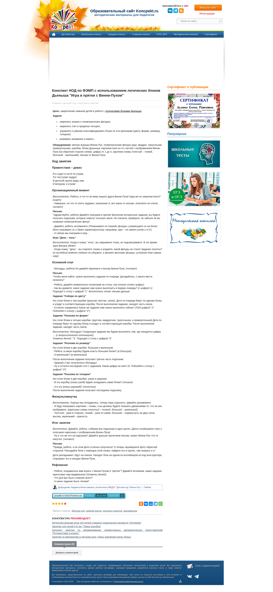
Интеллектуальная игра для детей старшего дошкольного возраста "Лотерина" (96, 522)
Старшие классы (141, 34)
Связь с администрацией (207, 566)
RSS (181, 10)
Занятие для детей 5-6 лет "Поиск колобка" (76, 526)
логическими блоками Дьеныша (123, 111)
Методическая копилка (186, 34)
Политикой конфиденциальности (128, 581)
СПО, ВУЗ (162, 34)
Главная (54, 34)
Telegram (175, 10)
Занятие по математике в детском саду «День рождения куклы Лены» (91, 537)
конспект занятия (112, 511)
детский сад (78, 511)
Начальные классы (91, 34)
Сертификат (211, 34)
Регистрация (207, 13)
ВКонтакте (170, 10)
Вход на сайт (208, 7)
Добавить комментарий (67, 553)
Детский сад (68, 34)
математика (130, 511)
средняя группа (94, 511)
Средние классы (116, 34)
